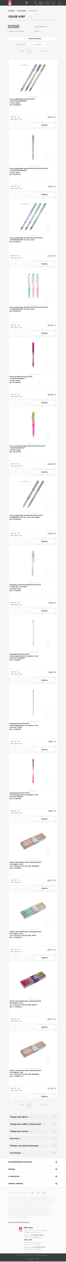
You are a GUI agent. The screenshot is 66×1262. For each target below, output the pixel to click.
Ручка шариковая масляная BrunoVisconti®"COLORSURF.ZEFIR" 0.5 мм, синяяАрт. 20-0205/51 (26, 240)
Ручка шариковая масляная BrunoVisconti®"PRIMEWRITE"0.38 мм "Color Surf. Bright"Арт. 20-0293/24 (26, 517)
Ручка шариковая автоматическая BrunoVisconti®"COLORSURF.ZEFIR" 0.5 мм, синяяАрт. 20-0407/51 (29, 309)
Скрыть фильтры (34, 38)
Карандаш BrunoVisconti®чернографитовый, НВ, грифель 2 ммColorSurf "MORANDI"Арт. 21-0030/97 (24, 657)
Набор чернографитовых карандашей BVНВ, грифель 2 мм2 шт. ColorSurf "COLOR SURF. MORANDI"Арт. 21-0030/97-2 (25, 865)
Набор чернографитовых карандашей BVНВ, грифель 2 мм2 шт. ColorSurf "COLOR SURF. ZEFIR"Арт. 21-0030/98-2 (25, 935)
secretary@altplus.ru (35, 1238)
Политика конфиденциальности (18, 1222)
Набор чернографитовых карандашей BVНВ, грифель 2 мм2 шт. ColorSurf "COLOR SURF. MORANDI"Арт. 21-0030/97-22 (25, 1073)
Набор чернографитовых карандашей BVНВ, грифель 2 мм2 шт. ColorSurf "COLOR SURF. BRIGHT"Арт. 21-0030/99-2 (25, 1004)
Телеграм (44, 1193)
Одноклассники (38, 1193)
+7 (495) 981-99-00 (37, 1236)
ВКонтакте (32, 1193)
